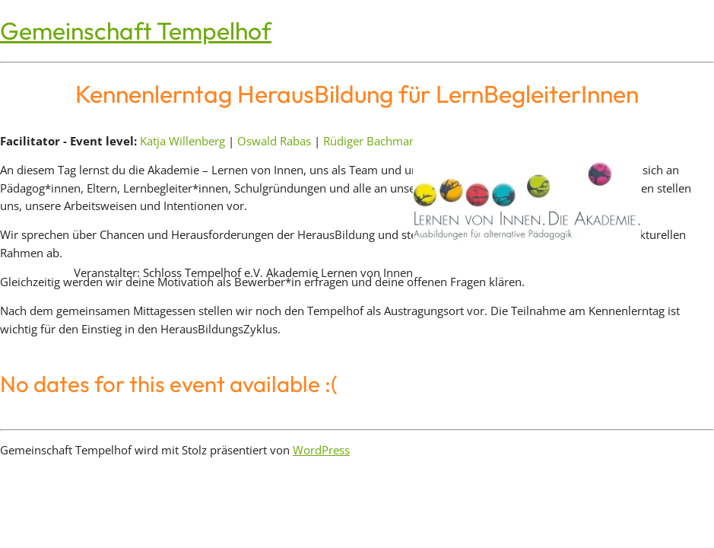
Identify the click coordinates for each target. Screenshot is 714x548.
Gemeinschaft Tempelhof (135, 30)
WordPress (321, 449)
